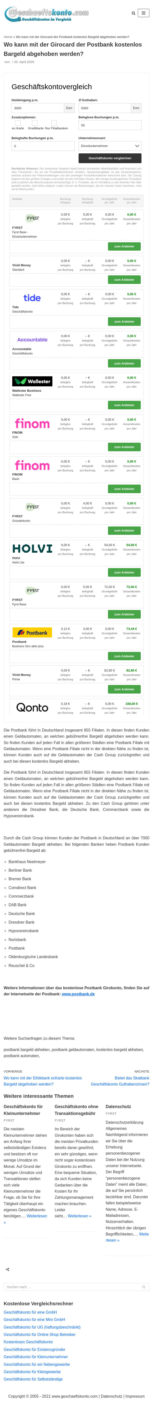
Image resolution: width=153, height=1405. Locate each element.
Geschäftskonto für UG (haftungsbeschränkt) (42, 1331)
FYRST (9, 1123)
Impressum (135, 1401)
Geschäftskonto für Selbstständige (33, 1384)
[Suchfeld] (76, 1291)
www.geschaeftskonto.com (74, 1401)
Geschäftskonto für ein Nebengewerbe (37, 1369)
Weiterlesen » (80, 1233)
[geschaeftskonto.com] (46, 13)
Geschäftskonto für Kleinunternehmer (36, 1361)
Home (8, 37)
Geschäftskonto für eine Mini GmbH (35, 1324)
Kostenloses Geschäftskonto (28, 1346)
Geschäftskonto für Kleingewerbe (32, 1376)
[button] (133, 13)
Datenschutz (118, 1109)
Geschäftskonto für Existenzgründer (35, 1354)
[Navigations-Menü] (143, 13)
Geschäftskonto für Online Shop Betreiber (40, 1339)
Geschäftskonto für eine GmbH (31, 1316)
